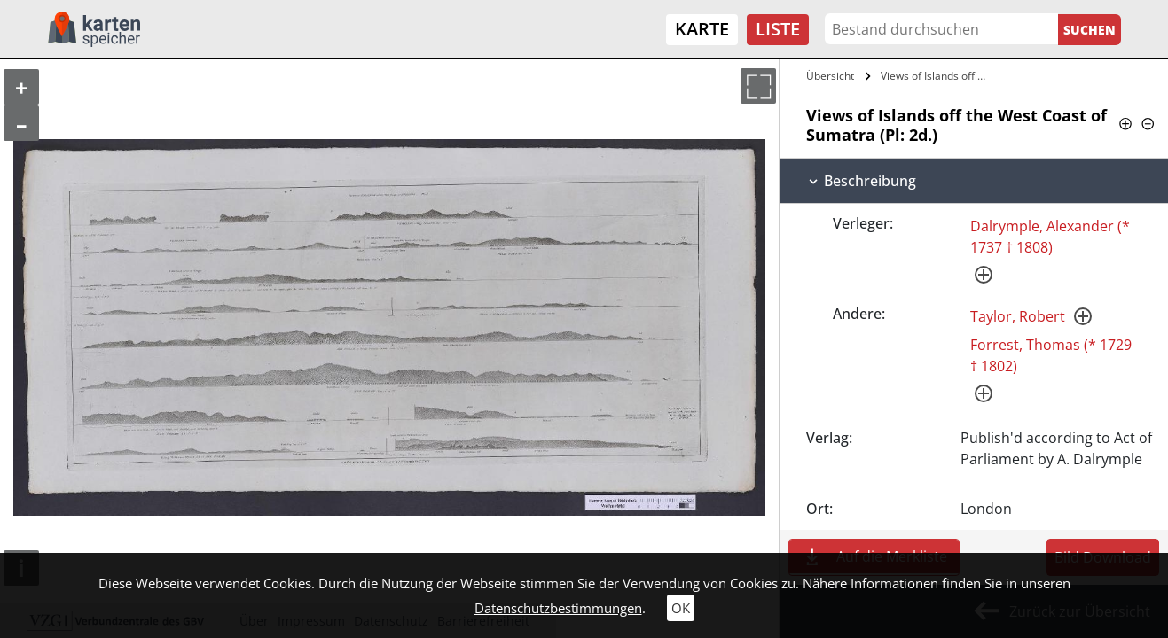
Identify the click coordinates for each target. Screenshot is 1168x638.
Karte (702, 29)
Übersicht (830, 75)
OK (680, 608)
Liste (778, 29)
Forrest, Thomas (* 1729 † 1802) (1051, 355)
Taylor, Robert (1017, 316)
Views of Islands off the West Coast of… (935, 75)
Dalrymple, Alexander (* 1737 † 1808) (1050, 236)
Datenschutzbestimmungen (558, 608)
